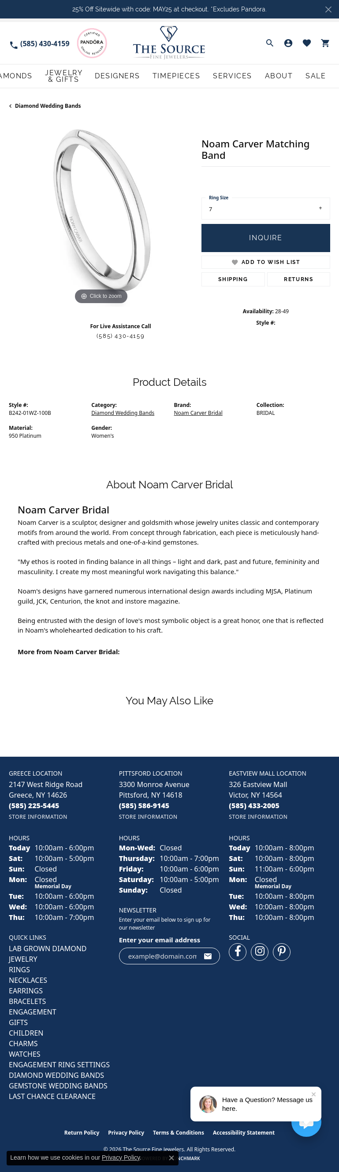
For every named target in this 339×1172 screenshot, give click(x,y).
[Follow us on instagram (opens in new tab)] (259, 951)
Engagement (24, 75)
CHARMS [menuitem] (23, 1042)
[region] (101, 213)
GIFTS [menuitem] (18, 1021)
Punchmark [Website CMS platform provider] (185, 1157)
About (300, 75)
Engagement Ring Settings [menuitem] (59, 1063)
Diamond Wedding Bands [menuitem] (56, 1074)
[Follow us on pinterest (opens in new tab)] (282, 951)
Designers (199, 75)
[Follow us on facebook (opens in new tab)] (237, 951)
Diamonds (113, 75)
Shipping (233, 278)
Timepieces (235, 75)
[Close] (328, 9)
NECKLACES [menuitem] (28, 979)
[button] (270, 43)
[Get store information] (38, 815)
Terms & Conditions (178, 1131)
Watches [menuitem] (25, 1053)
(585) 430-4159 (121, 334)
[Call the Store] (34, 804)
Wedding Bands (70, 75)
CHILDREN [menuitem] (26, 1031)
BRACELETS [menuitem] (27, 1000)
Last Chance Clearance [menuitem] (52, 1095)
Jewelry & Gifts (155, 75)
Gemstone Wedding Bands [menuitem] (58, 1084)
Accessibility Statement (244, 1131)
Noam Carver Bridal (198, 411)
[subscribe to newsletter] (208, 955)
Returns (298, 278)
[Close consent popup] (171, 1158)
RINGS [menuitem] (19, 968)
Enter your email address (160, 938)
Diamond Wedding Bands (48, 104)
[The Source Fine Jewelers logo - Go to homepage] (169, 43)
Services (270, 75)
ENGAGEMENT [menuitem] (32, 1010)
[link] (39, 43)
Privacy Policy (126, 1131)
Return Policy (82, 1131)
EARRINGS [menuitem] (26, 989)
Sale (324, 75)
